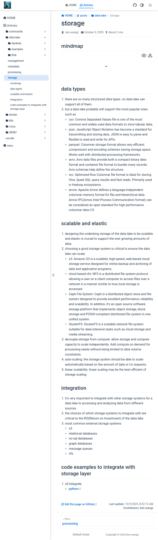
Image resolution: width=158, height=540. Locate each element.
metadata (13, 66)
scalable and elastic (21, 94)
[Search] (150, 5)
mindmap (15, 83)
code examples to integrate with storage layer (28, 106)
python (75, 489)
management (16, 60)
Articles (86, 5)
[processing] (107, 520)
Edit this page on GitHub (79, 504)
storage (12, 77)
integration (16, 99)
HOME (71, 5)
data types (16, 88)
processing (14, 72)
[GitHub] (135, 5)
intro (8, 146)
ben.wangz (72, 32)
